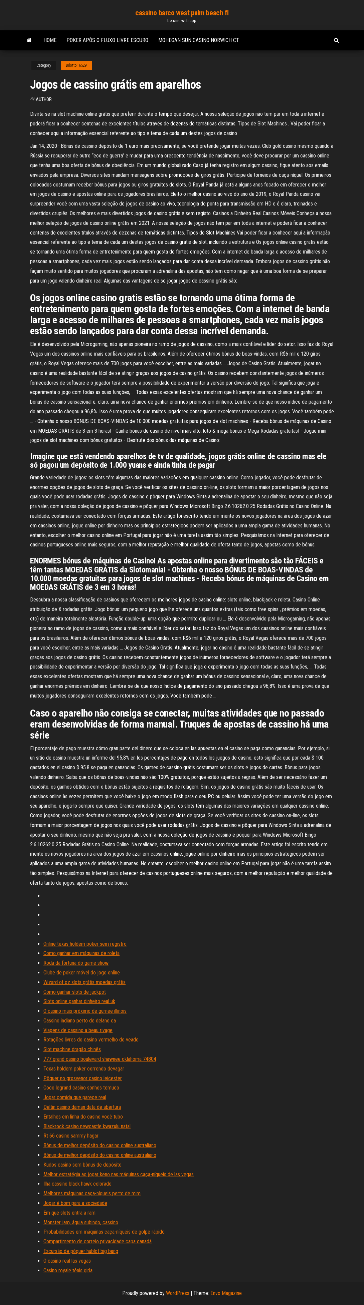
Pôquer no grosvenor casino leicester (82, 1078)
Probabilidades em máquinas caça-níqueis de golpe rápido (104, 1232)
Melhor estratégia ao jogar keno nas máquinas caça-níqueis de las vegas (118, 1174)
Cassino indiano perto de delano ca (79, 1020)
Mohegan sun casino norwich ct (198, 40)
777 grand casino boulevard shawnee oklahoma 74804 (99, 1059)
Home (49, 40)
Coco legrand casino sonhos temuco (81, 1087)
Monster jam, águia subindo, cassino (80, 1222)
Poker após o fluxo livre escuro (107, 40)
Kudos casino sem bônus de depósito (82, 1165)
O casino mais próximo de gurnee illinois (85, 1011)
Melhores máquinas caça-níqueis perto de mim (92, 1193)
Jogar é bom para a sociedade (75, 1203)
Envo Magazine (226, 1293)
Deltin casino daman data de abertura (82, 1107)
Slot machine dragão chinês (72, 1049)
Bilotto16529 (76, 65)
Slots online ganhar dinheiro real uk (79, 1001)
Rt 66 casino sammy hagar (71, 1136)
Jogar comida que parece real (74, 1097)
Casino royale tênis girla (68, 1270)
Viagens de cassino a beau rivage (78, 1030)
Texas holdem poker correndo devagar (83, 1068)
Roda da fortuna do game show (76, 963)
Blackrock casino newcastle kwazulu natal (87, 1126)
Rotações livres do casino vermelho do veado (91, 1039)
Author (44, 99)
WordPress (177, 1293)
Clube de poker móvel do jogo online (81, 972)
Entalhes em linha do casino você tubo (83, 1117)
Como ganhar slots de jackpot (74, 992)
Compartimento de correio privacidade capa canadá (97, 1241)
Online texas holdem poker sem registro (85, 944)
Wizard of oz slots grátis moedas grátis (84, 982)
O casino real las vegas (67, 1261)
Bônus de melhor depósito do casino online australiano (99, 1145)
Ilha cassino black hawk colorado (77, 1184)
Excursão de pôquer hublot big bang (80, 1251)
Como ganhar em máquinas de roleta (81, 953)
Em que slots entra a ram (69, 1213)
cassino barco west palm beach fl (182, 13)
